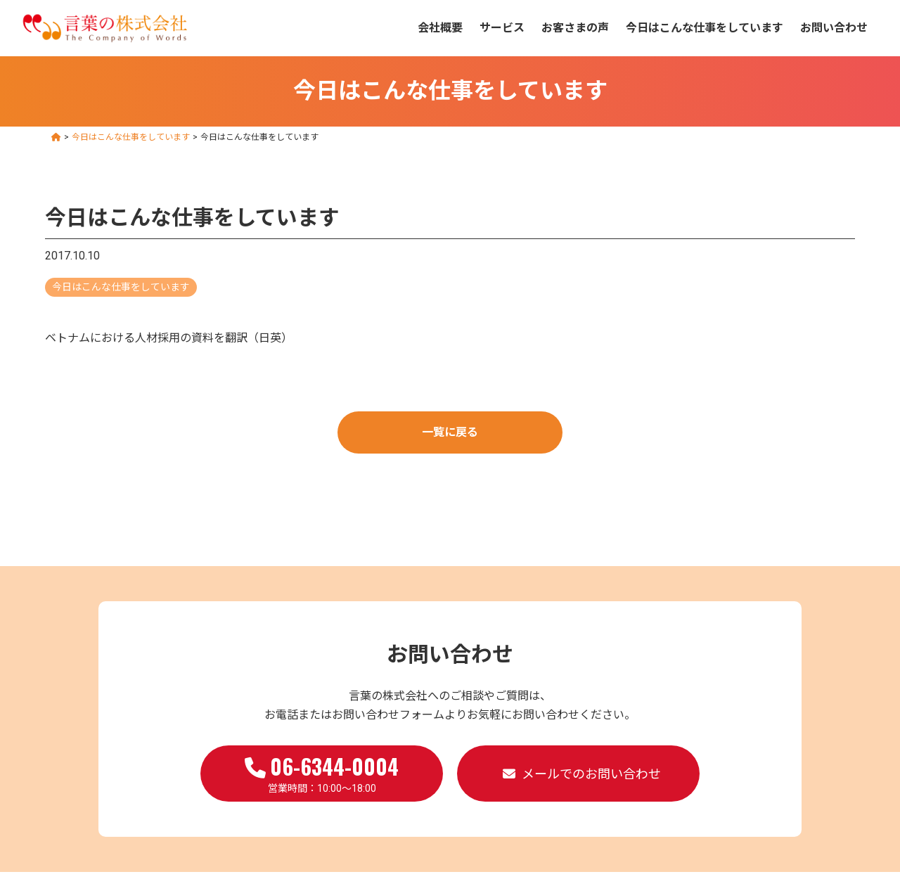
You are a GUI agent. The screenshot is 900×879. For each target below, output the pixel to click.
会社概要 (440, 27)
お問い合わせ (834, 27)
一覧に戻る (450, 432)
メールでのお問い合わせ (591, 773)
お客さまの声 (575, 27)
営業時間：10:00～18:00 (322, 772)
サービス (502, 27)
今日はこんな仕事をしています (704, 27)
